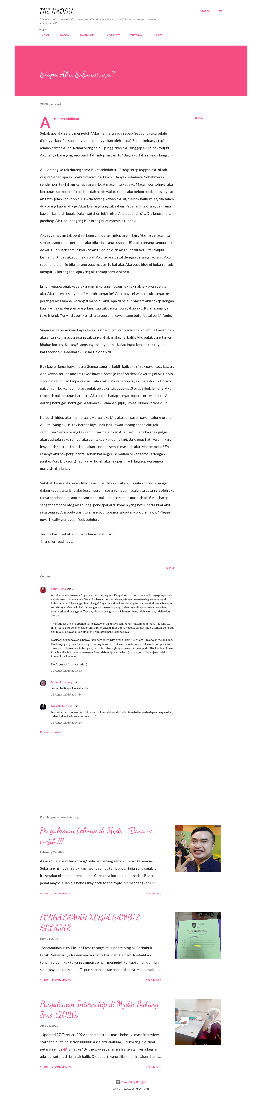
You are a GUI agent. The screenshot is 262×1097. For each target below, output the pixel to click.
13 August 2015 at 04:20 (66, 722)
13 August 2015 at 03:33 (66, 670)
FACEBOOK (85, 35)
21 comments (61, 1067)
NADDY (62, 35)
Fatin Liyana (58, 588)
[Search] (205, 11)
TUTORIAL (134, 35)
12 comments (61, 980)
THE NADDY (56, 11)
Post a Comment (50, 732)
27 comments (61, 893)
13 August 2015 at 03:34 (66, 694)
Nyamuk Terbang (62, 682)
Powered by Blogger (131, 1082)
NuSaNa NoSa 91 (62, 706)
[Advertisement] (101, 769)
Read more (153, 893)
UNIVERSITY (110, 35)
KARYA (156, 35)
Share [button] (199, 117)
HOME (43, 35)
